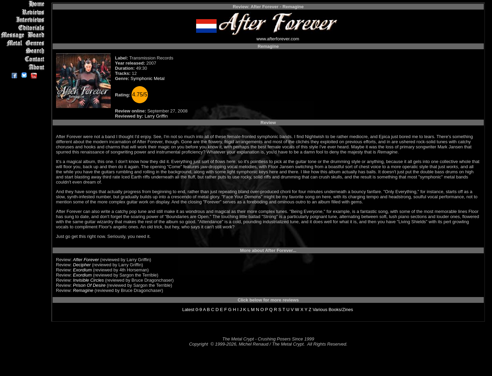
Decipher (82, 264)
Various (320, 309)
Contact (24, 59)
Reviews (24, 12)
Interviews (24, 20)
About (24, 67)
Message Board (24, 35)
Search (24, 51)
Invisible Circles (88, 280)
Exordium (82, 269)
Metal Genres (24, 43)
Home (24, 4)
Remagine (83, 290)
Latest (188, 309)
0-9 (198, 309)
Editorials (24, 27)
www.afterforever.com (278, 38)
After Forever (86, 259)
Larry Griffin (156, 116)
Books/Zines (341, 309)
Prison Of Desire (89, 285)
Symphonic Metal (148, 78)
